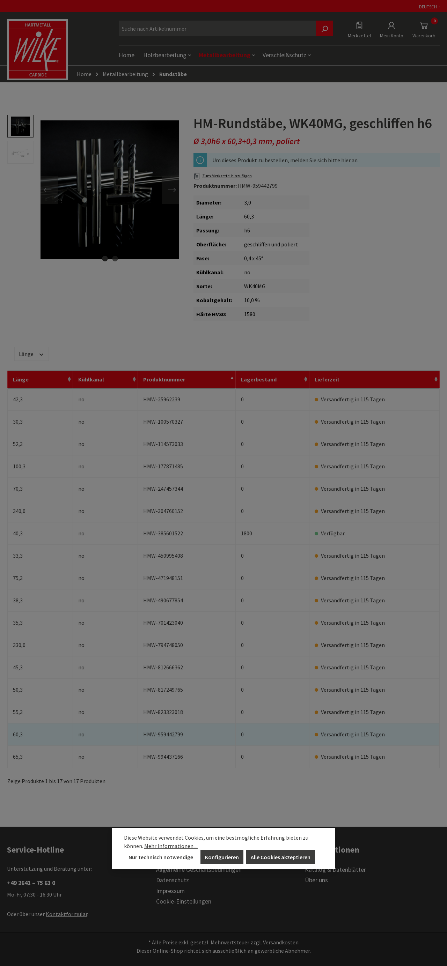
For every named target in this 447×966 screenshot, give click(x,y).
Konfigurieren (222, 857)
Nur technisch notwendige (161, 857)
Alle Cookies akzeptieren (280, 857)
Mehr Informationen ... (171, 845)
